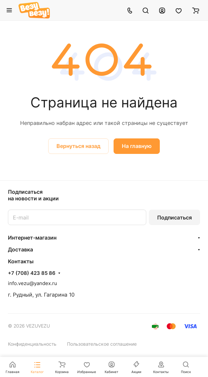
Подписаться (174, 217)
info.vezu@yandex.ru (32, 283)
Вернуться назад (78, 146)
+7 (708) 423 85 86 (31, 273)
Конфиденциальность (32, 344)
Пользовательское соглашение (102, 344)
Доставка (20, 249)
